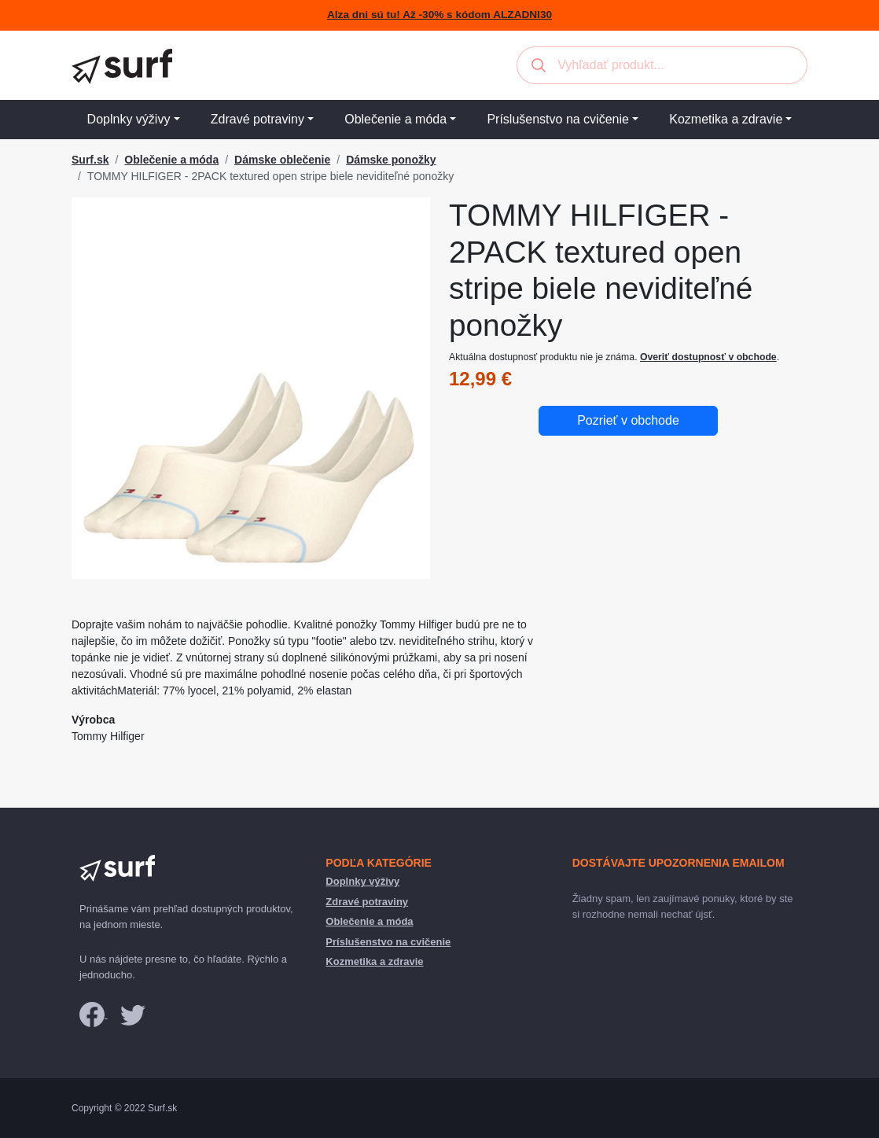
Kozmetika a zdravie (725, 119)
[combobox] (662, 65)
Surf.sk (90, 159)
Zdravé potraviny (257, 119)
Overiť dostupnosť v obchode (708, 357)
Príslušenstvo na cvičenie (558, 119)
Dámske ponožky (391, 159)
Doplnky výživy (129, 119)
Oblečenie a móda (395, 119)
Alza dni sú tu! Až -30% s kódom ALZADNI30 (439, 14)
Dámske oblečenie (282, 159)
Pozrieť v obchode (628, 420)
